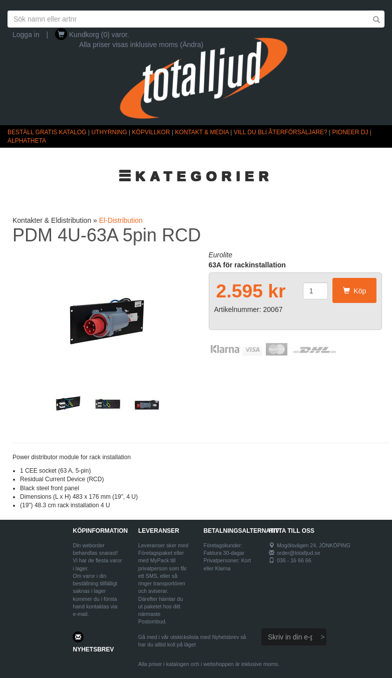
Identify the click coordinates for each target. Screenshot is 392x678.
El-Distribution (121, 220)
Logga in (26, 35)
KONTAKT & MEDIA (202, 132)
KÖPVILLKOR (151, 132)
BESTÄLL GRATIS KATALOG (47, 132)
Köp (354, 291)
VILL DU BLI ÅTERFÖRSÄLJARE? (280, 132)
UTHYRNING (109, 132)
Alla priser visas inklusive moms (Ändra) (141, 45)
